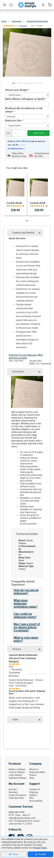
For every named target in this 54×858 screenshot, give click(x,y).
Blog (31, 778)
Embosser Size (14, 120)
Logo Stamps (15, 775)
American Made (37, 772)
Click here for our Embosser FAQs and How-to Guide (26, 356)
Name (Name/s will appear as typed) (25, 99)
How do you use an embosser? (26, 591)
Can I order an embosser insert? (25, 615)
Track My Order (16, 798)
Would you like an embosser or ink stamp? (23, 110)
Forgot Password (17, 795)
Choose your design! (17, 90)
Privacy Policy (40, 847)
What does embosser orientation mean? (25, 603)
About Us (33, 769)
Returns (33, 795)
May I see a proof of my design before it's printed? (27, 627)
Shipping (33, 792)
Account (13, 789)
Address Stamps (17, 769)
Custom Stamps (17, 772)
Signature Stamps (17, 778)
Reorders (13, 792)
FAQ (31, 798)
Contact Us (34, 789)
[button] (13, 83)
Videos (32, 775)
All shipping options (16, 149)
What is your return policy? (26, 639)
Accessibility (35, 800)
